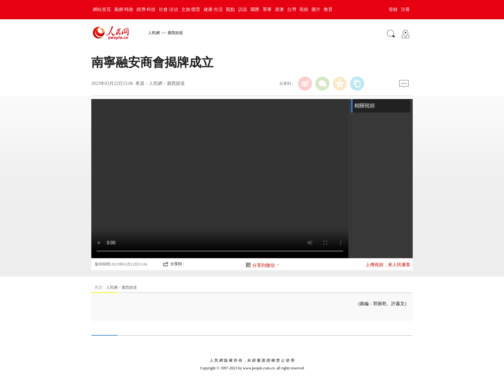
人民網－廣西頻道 (167, 83)
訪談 (242, 9)
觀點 (230, 9)
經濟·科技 (146, 9)
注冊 (405, 9)
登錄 (393, 9)
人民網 (154, 33)
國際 (254, 9)
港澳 (279, 9)
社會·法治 (168, 9)
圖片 (315, 9)
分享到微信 (266, 265)
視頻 (303, 9)
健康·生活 (213, 9)
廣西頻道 (175, 33)
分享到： (178, 264)
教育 (328, 9)
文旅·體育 (191, 9)
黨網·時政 (123, 9)
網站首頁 (102, 9)
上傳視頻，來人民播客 (387, 264)
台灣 (291, 9)
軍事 (267, 9)
